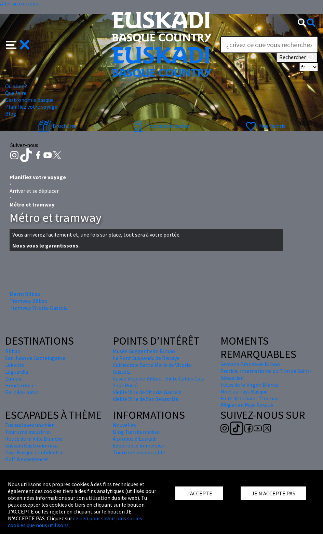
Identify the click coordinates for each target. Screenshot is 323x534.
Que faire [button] (15, 93)
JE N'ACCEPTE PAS (273, 493)
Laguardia (16, 371)
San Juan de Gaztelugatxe (35, 358)
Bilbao (13, 351)
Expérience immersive (138, 445)
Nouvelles (124, 425)
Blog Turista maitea (136, 431)
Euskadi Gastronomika (31, 445)
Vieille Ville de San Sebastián (146, 399)
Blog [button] (10, 113)
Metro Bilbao (25, 294)
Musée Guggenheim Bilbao (144, 351)
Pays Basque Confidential (34, 452)
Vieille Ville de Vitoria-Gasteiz (147, 392)
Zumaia (14, 378)
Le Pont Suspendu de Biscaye (146, 358)
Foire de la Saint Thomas (249, 398)
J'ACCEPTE (199, 493)
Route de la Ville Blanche (34, 438)
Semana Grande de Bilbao (250, 364)
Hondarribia (19, 385)
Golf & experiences (27, 459)
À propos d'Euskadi (135, 438)
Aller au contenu (19, 3)
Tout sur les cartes (160, 125)
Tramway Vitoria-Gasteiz (39, 307)
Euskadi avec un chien (30, 425)
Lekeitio (14, 364)
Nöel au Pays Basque (244, 391)
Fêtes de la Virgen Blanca (249, 384)
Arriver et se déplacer (34, 190)
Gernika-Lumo (22, 392)
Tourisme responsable (139, 452)
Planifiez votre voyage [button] (31, 106)
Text (312, 30)
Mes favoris (264, 125)
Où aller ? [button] (16, 86)
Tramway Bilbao (29, 300)
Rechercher (297, 58)
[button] (18, 44)
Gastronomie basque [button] (29, 99)
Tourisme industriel (28, 431)
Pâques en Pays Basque (246, 405)
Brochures (57, 125)
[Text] (269, 44)
